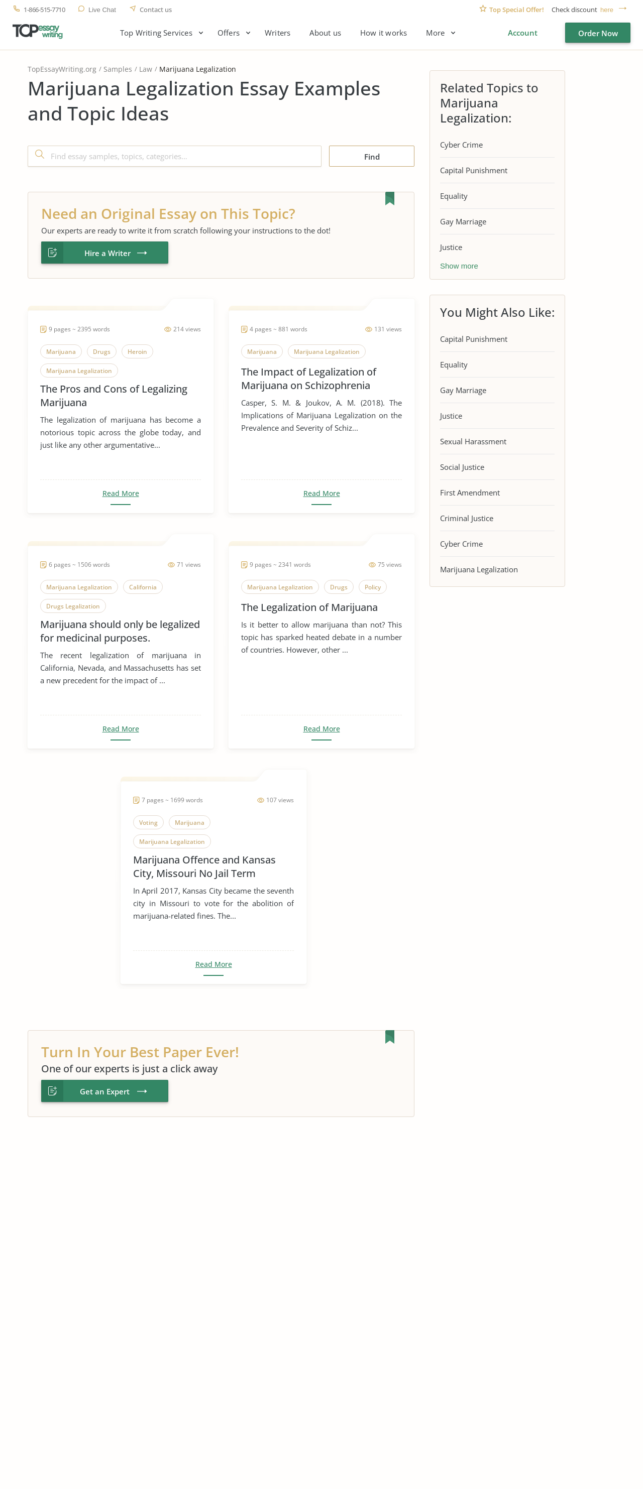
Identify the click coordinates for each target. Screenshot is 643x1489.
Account (523, 33)
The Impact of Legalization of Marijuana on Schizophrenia (308, 378)
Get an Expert (105, 1091)
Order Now (598, 33)
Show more (459, 266)
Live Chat (102, 10)
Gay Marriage (463, 221)
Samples (117, 69)
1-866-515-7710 (44, 10)
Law (145, 69)
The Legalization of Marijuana (309, 607)
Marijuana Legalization (479, 569)
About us (325, 33)
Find (372, 157)
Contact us (156, 10)
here (606, 10)
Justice (451, 247)
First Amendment (470, 492)
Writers (277, 33)
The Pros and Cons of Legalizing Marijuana (113, 395)
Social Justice (462, 467)
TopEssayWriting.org (62, 69)
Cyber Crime (461, 145)
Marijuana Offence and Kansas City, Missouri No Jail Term (204, 866)
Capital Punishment (473, 170)
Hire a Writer (107, 253)
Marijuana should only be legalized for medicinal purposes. (120, 631)
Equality (454, 196)
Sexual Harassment (473, 441)
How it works (383, 33)
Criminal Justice (466, 518)
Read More (120, 493)
